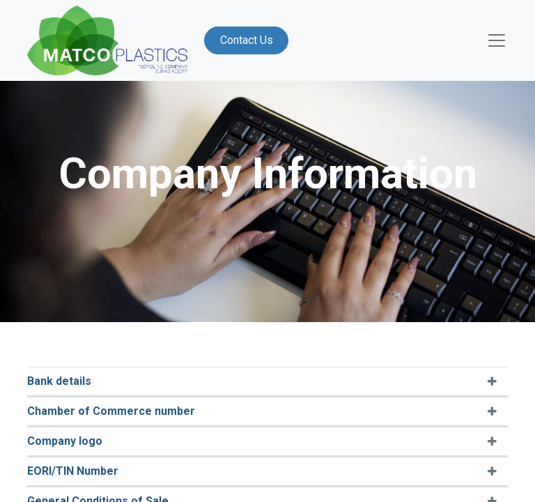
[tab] (267, 381)
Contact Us (246, 40)
